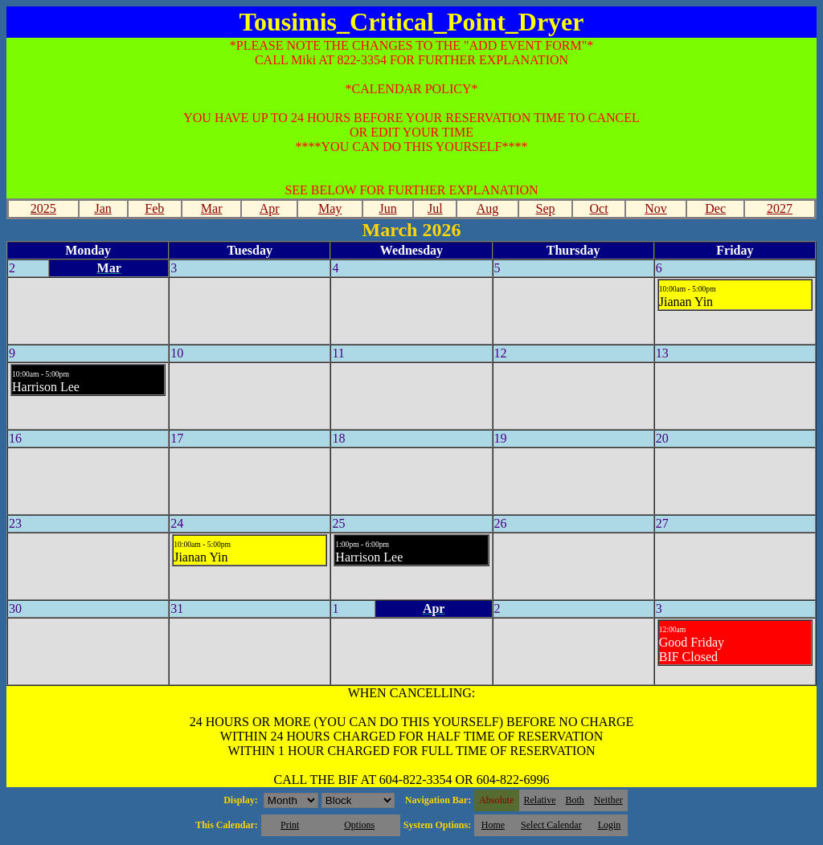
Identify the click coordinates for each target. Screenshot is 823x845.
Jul (435, 208)
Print (289, 825)
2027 (779, 208)
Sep (545, 208)
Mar (212, 208)
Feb (154, 208)
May (330, 208)
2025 (43, 208)
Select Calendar (551, 825)
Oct (598, 208)
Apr (270, 208)
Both (575, 800)
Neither (608, 800)
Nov (656, 208)
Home (493, 825)
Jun (388, 208)
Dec (715, 208)
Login (609, 825)
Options (359, 825)
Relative (540, 800)
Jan (102, 208)
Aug (488, 208)
